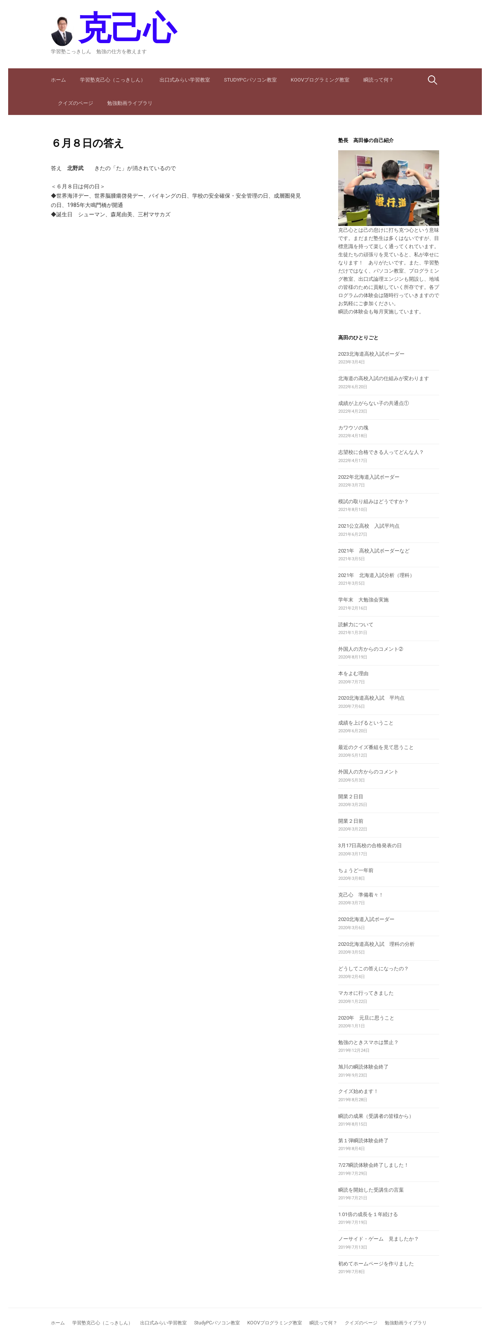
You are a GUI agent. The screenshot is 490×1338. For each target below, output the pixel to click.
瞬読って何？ (378, 80)
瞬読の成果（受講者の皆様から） (376, 1116)
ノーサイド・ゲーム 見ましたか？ (378, 1239)
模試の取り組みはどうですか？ (373, 501)
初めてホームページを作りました (376, 1264)
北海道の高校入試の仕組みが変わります (383, 378)
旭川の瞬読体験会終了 (363, 1067)
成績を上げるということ (366, 723)
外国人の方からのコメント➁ (370, 649)
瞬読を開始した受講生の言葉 (371, 1190)
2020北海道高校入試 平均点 (371, 698)
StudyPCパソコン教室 (250, 80)
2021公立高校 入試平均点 (369, 526)
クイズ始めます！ (358, 1091)
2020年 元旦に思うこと (366, 1018)
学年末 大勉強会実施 (363, 600)
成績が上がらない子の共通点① (373, 403)
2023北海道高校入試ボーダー (371, 354)
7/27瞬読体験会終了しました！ (373, 1165)
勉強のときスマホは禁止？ (368, 1042)
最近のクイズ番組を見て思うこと (376, 747)
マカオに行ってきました (366, 993)
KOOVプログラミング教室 (320, 80)
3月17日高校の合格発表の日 (370, 845)
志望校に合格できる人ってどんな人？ (381, 452)
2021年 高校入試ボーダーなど (374, 551)
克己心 (127, 28)
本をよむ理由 (353, 673)
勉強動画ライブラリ (130, 103)
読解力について (356, 624)
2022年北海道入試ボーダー (369, 477)
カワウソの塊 (353, 428)
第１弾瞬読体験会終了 (363, 1140)
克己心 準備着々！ (361, 895)
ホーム (58, 80)
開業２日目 (350, 796)
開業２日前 (350, 821)
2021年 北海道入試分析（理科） (376, 575)
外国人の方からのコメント (368, 772)
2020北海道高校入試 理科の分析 (376, 944)
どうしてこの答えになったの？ (373, 968)
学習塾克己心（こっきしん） (113, 80)
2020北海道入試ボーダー (366, 919)
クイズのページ (75, 103)
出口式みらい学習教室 (185, 80)
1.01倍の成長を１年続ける (368, 1214)
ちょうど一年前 (356, 870)
